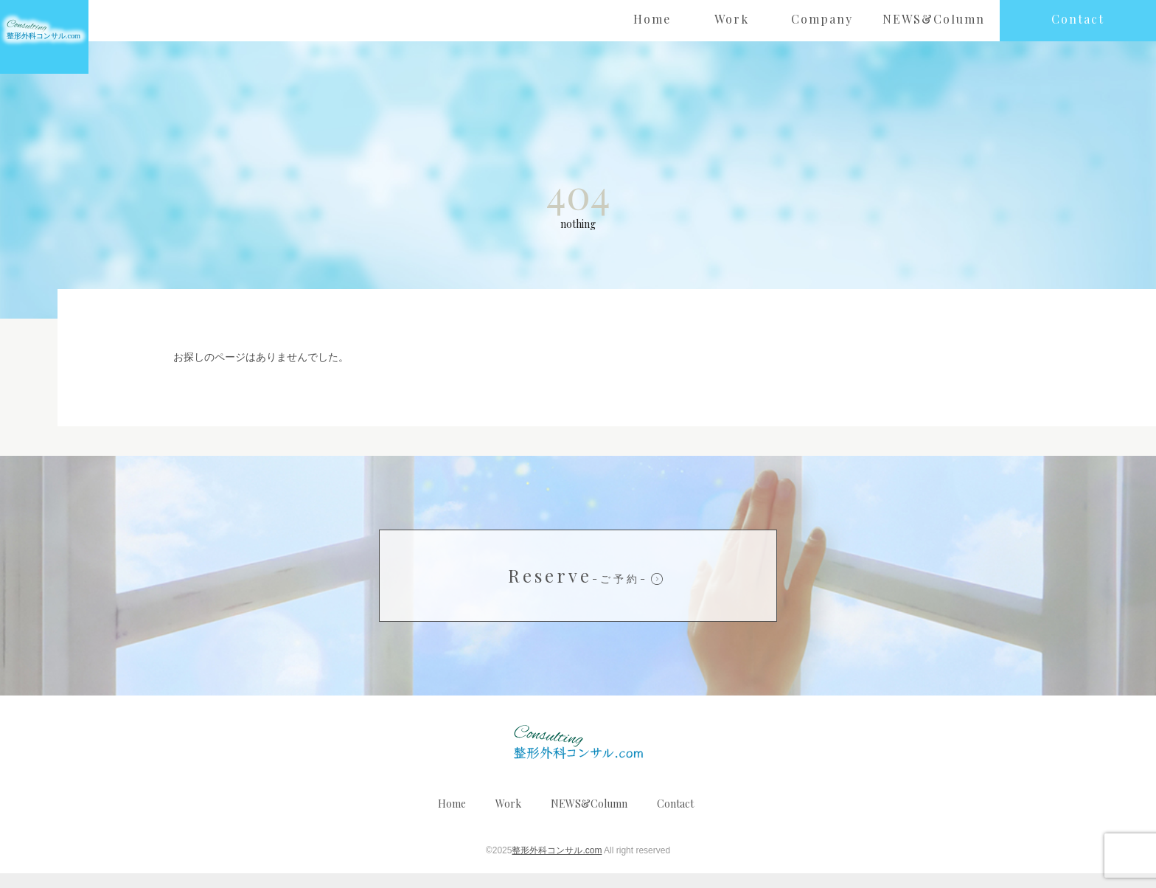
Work (508, 818)
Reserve (578, 590)
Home (452, 818)
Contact (675, 818)
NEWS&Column (589, 818)
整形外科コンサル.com (557, 865)
